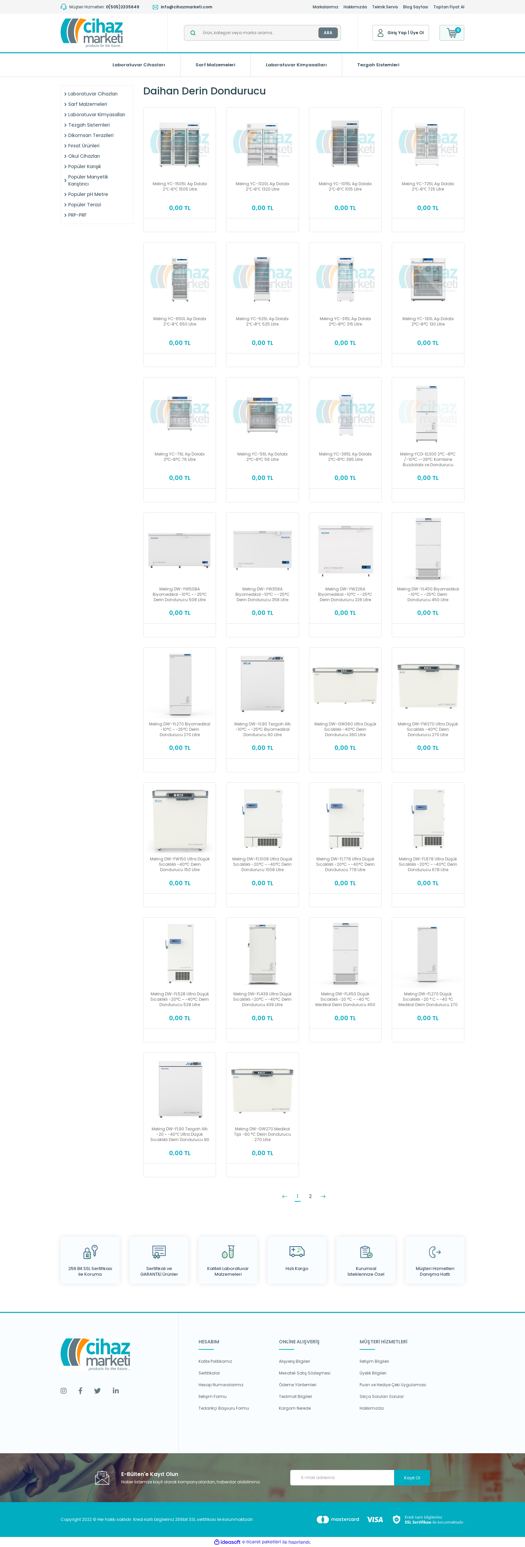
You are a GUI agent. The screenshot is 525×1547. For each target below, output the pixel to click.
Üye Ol (417, 33)
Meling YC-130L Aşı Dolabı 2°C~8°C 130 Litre (428, 321)
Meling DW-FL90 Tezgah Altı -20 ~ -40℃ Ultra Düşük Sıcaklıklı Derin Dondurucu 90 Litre (179, 1134)
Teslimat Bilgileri (295, 1396)
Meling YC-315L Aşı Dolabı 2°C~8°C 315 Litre (345, 321)
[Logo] (92, 33)
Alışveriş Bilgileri (294, 1361)
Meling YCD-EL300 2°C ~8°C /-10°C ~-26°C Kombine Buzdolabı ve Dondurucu (428, 459)
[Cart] (451, 33)
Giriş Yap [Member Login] (397, 33)
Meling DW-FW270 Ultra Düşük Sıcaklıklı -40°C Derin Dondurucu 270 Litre (428, 729)
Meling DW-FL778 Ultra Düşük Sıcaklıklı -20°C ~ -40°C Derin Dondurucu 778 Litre (345, 864)
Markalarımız (326, 7)
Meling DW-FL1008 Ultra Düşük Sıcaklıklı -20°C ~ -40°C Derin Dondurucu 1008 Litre (262, 864)
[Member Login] (381, 33)
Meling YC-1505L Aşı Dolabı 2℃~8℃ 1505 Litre (180, 186)
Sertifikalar (209, 1373)
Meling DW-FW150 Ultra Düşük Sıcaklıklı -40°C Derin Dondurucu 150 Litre (180, 864)
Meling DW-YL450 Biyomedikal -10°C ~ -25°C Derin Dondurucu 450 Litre (428, 594)
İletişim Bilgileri (374, 1361)
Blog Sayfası (415, 7)
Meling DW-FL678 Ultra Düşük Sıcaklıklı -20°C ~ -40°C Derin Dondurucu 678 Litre (428, 864)
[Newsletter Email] (360, 1477)
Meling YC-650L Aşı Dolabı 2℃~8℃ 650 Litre (179, 321)
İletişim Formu (213, 1396)
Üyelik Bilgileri (373, 1373)
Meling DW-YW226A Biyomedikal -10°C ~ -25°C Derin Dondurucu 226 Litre (345, 594)
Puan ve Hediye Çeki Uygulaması (393, 1385)
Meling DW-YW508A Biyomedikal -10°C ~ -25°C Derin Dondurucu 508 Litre (180, 594)
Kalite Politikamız (215, 1361)
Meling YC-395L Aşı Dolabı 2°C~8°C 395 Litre (345, 456)
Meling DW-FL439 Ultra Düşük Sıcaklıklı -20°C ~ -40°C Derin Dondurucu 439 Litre (262, 999)
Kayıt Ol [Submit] (412, 1478)
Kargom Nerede (295, 1408)
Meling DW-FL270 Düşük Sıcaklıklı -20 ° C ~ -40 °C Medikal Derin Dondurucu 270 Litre (428, 999)
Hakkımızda (355, 7)
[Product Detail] (180, 112)
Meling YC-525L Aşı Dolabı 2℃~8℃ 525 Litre (262, 321)
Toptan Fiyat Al (448, 7)
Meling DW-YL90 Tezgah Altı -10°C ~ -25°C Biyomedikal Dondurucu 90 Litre (262, 729)
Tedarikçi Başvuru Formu (224, 1408)
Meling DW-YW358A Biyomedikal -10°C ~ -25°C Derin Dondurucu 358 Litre (262, 594)
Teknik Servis (385, 7)
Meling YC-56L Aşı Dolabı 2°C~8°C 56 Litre (262, 456)
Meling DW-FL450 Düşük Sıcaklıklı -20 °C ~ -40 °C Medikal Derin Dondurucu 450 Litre (345, 999)
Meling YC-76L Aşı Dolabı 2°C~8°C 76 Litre (180, 456)
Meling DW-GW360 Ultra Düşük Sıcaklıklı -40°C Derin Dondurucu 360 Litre (345, 729)
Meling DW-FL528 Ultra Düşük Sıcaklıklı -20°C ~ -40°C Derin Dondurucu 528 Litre (179, 999)
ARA (328, 33)
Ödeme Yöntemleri (297, 1385)
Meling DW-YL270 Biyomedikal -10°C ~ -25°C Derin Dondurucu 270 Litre (179, 729)
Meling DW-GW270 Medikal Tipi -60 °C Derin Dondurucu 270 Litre (262, 1134)
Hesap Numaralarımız (221, 1385)
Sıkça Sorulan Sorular (382, 1396)
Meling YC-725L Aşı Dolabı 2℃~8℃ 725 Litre (428, 186)
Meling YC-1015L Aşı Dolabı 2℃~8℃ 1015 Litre (345, 186)
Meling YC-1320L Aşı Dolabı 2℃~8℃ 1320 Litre (262, 186)
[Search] (262, 33)
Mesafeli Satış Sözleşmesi (304, 1373)
